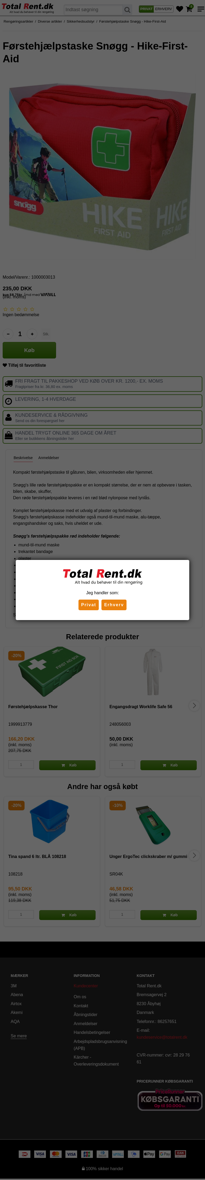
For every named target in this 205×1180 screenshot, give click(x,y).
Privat (88, 605)
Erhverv (114, 605)
